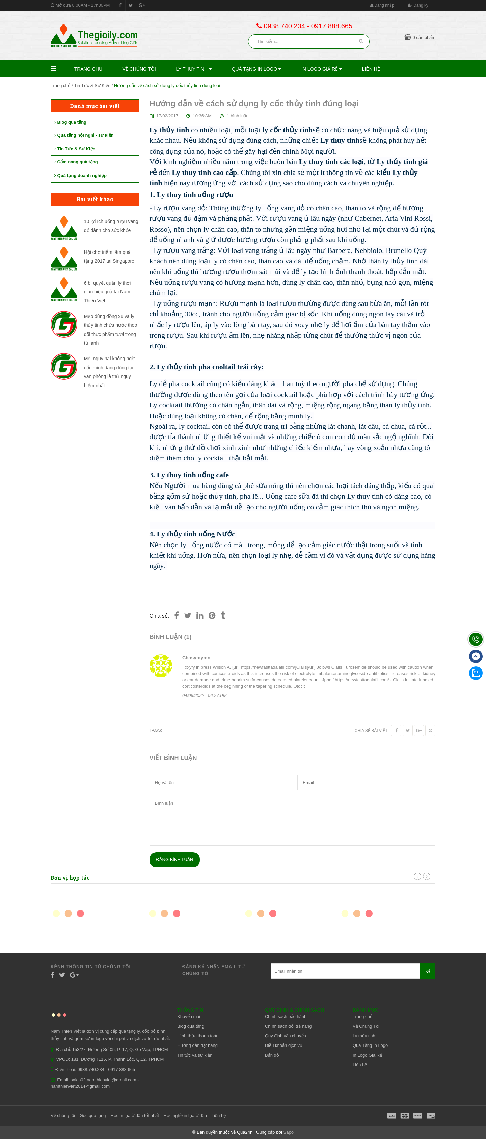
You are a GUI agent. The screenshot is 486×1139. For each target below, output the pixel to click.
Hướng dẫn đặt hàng (197, 1045)
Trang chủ (88, 69)
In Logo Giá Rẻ (321, 68)
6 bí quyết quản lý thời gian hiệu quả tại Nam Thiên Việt (107, 291)
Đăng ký (418, 5)
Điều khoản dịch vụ (283, 1045)
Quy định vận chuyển (285, 1035)
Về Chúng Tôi (139, 69)
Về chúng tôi (63, 1115)
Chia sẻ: (159, 616)
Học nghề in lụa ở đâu (185, 1115)
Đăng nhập (382, 5)
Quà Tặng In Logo (256, 68)
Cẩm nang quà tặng (76, 161)
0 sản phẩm (419, 37)
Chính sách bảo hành (285, 1016)
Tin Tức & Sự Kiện (92, 85)
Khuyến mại (188, 1016)
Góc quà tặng (93, 1115)
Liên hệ (371, 69)
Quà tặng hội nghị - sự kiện (84, 135)
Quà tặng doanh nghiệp (80, 175)
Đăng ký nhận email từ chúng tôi (213, 970)
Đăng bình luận (174, 859)
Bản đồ (272, 1055)
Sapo (289, 1132)
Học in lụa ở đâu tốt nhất (134, 1115)
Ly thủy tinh (194, 68)
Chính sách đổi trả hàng (288, 1026)
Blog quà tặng (70, 122)
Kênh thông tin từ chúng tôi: (91, 966)
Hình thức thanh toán (197, 1035)
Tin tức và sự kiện (194, 1055)
